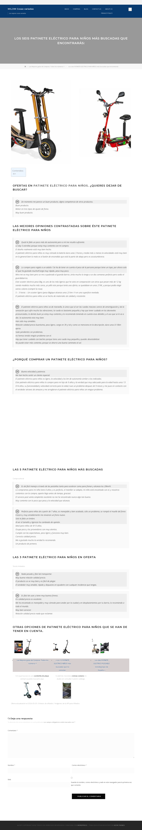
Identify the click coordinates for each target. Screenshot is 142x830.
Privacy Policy (106, 13)
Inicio (67, 9)
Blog (86, 9)
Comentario (13, 730)
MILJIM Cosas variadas (21, 9)
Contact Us (96, 9)
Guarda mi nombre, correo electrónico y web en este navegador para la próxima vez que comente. (101, 783)
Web (9, 779)
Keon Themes (119, 825)
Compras (76, 9)
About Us (108, 9)
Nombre (11, 765)
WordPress (82, 825)
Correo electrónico (79, 765)
